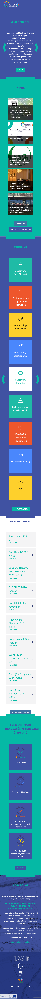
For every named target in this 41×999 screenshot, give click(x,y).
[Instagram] (29, 987)
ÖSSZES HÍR (20, 223)
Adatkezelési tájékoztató (21, 942)
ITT (24, 933)
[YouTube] (23, 987)
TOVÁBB (20, 70)
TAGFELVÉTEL (20, 509)
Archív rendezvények (20, 712)
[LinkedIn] (18, 987)
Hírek (20, 867)
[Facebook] (12, 987)
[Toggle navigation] (34, 6)
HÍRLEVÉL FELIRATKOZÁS (20, 229)
